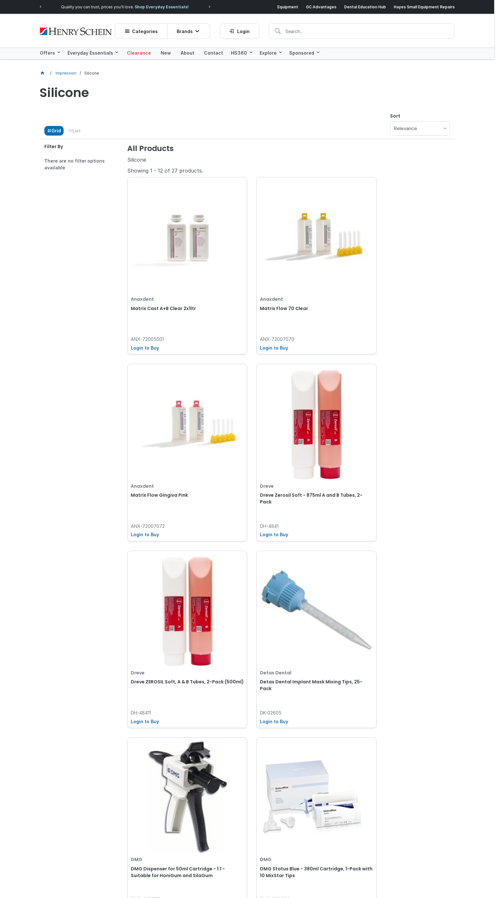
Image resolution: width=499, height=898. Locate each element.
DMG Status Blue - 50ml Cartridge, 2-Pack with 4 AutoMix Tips (160, 547)
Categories (148, 27)
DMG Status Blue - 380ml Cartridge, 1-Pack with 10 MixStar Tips (408, 407)
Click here (102, 796)
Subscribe (406, 806)
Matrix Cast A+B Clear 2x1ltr (163, 259)
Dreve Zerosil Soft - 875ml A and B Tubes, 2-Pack (412, 262)
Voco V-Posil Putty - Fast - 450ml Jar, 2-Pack (245, 543)
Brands (188, 27)
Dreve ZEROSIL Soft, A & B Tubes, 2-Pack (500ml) (160, 403)
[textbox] (314, 27)
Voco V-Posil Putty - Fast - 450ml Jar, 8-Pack (328, 543)
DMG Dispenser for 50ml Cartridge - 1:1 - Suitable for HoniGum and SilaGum (329, 407)
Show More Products (292, 607)
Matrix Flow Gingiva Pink (325, 259)
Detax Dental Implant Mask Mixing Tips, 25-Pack (246, 403)
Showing (165, 168)
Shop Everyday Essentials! (170, 5)
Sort (395, 113)
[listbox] (420, 126)
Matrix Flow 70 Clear (238, 259)
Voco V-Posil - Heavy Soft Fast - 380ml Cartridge (409, 543)
